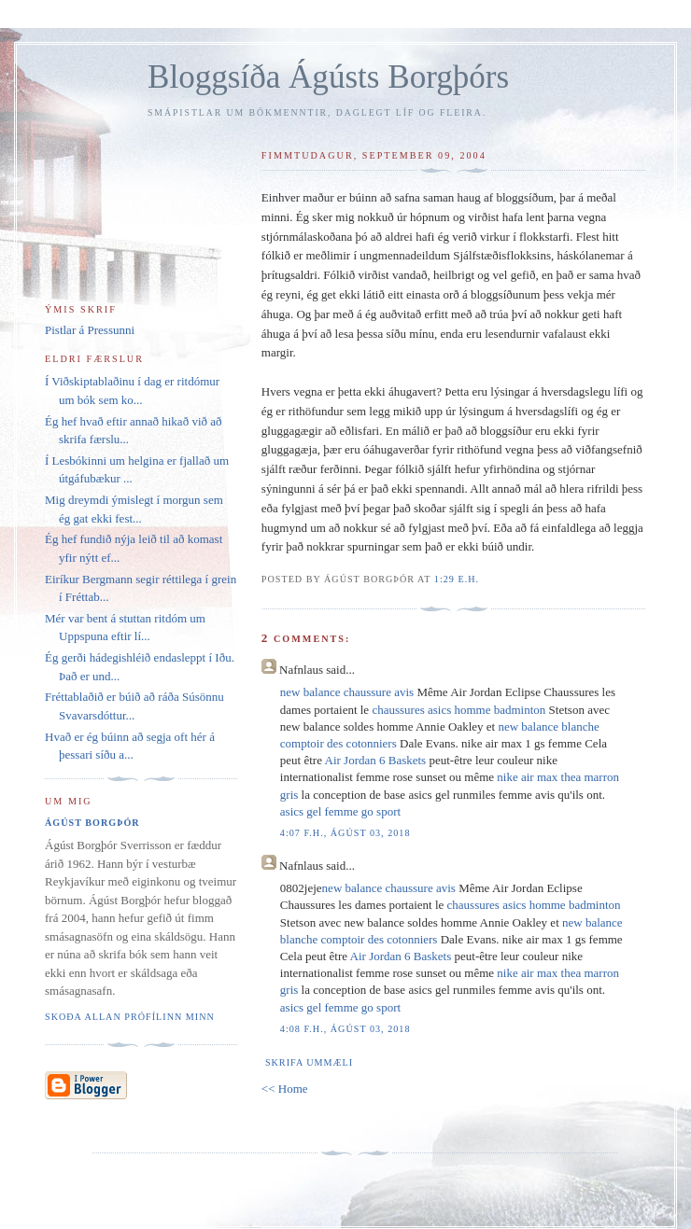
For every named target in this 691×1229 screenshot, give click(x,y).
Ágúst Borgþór (92, 822)
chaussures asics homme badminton (458, 710)
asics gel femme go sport (340, 811)
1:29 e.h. (456, 579)
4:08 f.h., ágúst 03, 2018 (345, 1029)
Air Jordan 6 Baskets (376, 760)
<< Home (284, 1089)
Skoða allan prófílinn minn (130, 1017)
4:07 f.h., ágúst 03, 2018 (345, 833)
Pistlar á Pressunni (89, 330)
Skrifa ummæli (309, 1062)
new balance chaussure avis (347, 692)
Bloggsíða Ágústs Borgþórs (328, 77)
